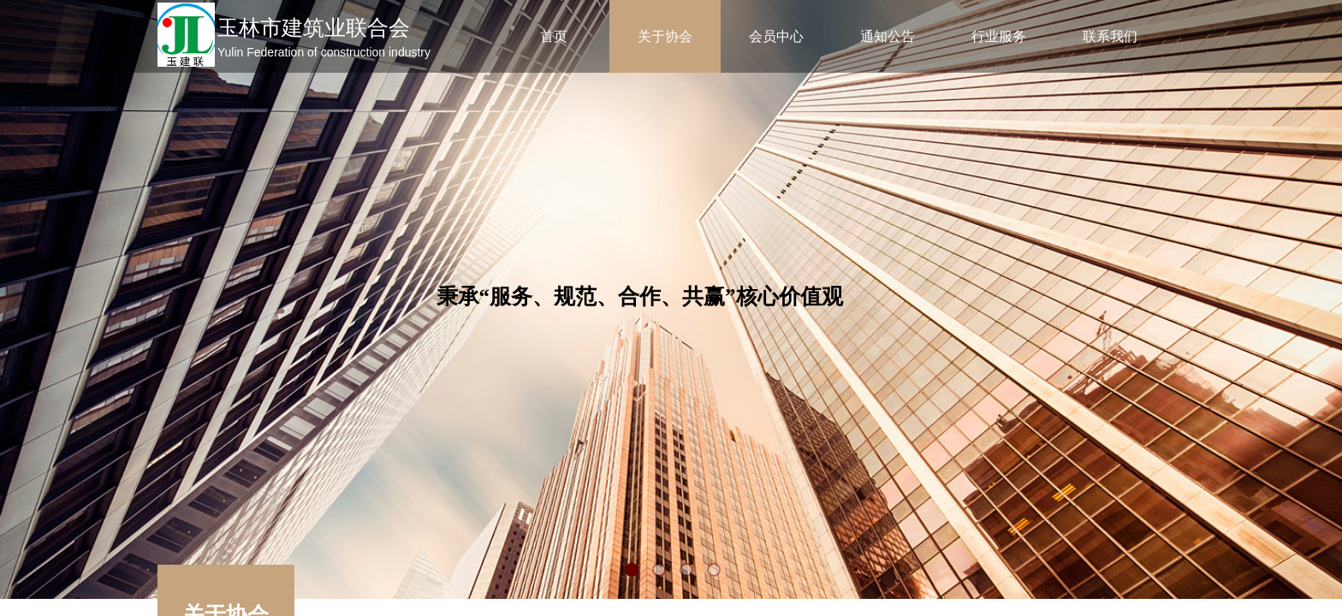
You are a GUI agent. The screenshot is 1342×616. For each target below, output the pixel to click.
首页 (553, 36)
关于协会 (665, 36)
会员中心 (776, 36)
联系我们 (1110, 36)
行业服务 (998, 36)
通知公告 (887, 36)
